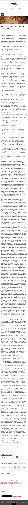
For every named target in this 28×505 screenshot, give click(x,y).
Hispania (4, 442)
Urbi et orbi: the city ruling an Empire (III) (9, 475)
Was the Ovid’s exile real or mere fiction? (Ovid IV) (14, 451)
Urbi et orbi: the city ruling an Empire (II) (9, 478)
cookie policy (14, 502)
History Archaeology (10, 442)
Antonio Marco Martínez (7, 440)
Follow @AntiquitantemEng (18, 496)
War (18, 442)
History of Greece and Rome (14, 9)
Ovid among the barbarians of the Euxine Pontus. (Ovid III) (13, 447)
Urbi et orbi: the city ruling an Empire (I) (9, 480)
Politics (15, 442)
